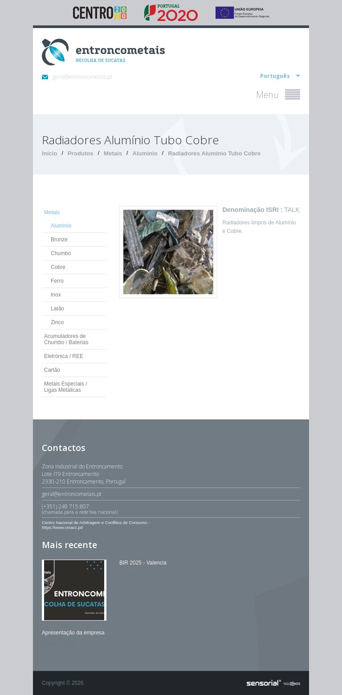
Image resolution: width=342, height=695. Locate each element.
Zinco (57, 322)
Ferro (57, 281)
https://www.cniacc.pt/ (62, 527)
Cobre (58, 267)
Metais (113, 153)
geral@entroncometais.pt (77, 77)
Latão (57, 308)
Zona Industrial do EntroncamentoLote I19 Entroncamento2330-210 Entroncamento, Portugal (84, 474)
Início (49, 153)
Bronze (59, 239)
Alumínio (144, 153)
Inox (56, 295)
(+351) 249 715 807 (171, 509)
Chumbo (61, 253)
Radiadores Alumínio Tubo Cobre (214, 153)
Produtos (81, 153)
